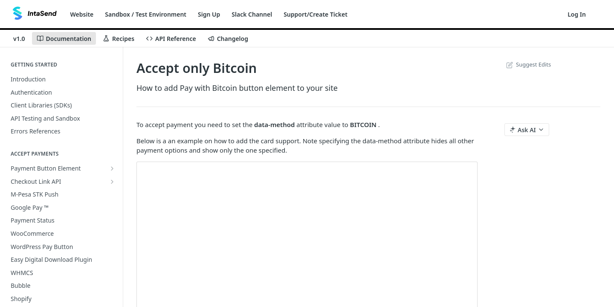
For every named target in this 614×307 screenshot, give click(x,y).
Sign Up (209, 14)
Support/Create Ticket (316, 14)
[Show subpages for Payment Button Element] (112, 168)
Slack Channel (252, 14)
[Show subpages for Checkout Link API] (112, 181)
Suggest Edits (527, 64)
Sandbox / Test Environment (145, 14)
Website (82, 14)
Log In (577, 14)
